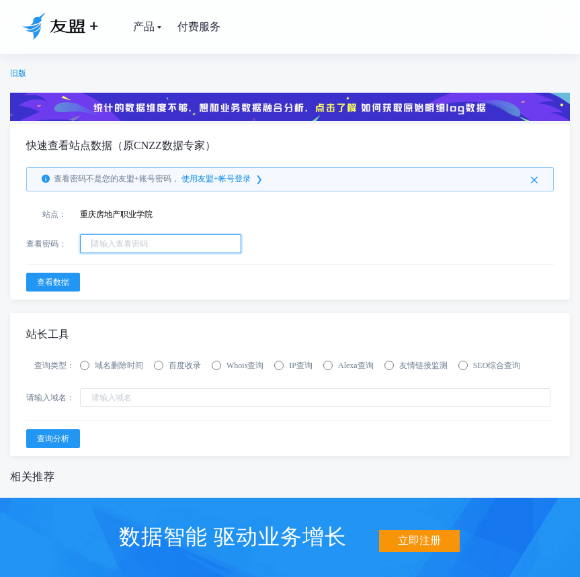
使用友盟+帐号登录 (222, 179)
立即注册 (419, 535)
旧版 (18, 73)
